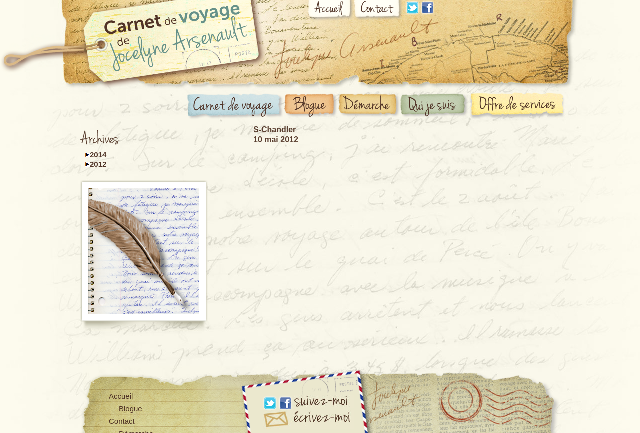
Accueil (330, 11)
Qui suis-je (435, 106)
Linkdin (412, 8)
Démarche (369, 105)
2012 (98, 164)
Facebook (427, 8)
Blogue (311, 106)
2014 (98, 154)
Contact (378, 11)
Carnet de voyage (235, 106)
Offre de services (519, 105)
